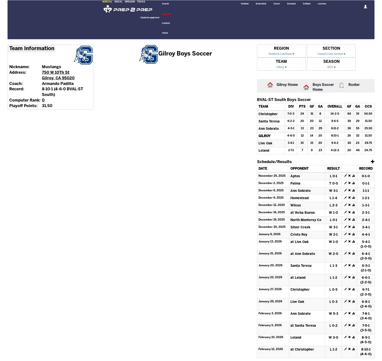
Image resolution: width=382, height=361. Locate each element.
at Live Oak (299, 242)
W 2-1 (333, 234)
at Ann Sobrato (302, 254)
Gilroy (280, 67)
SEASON (331, 62)
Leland (263, 150)
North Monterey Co (305, 220)
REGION (281, 48)
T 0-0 (333, 183)
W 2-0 (333, 254)
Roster (354, 85)
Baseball (291, 4)
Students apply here (150, 18)
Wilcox (295, 205)
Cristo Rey (298, 234)
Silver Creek (300, 227)
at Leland (298, 277)
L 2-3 (333, 205)
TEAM (281, 62)
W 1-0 (333, 212)
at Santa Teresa (303, 325)
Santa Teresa (269, 121)
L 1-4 (333, 198)
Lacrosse (322, 4)
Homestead (299, 198)
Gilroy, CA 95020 (58, 78)
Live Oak (265, 143)
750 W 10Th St (55, 72)
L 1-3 (333, 266)
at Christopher (302, 349)
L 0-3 (333, 302)
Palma (295, 183)
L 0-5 (333, 289)
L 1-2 (333, 277)
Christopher (268, 114)
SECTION (331, 48)
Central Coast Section (330, 54)
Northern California (280, 54)
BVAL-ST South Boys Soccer (284, 100)
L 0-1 (333, 176)
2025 (330, 67)
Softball (306, 4)
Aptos (295, 176)
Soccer (276, 4)
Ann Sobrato (268, 128)
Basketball (261, 4)
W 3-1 (333, 191)
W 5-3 (333, 313)
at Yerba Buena (302, 212)
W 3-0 (333, 337)
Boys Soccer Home (323, 87)
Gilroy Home (287, 85)
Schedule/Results (274, 162)
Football (244, 4)
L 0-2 (333, 325)
